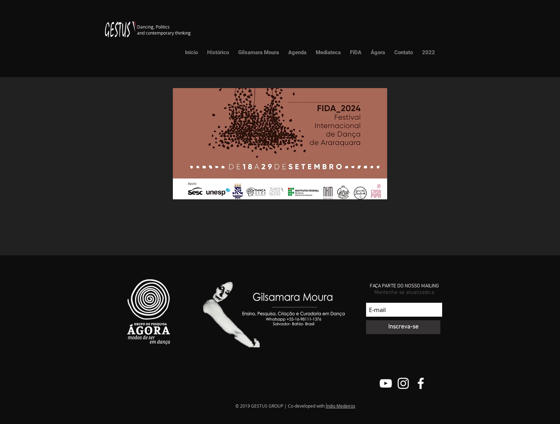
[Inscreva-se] (403, 327)
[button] (328, 52)
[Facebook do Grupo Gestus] (420, 383)
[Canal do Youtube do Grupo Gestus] (385, 383)
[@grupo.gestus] (403, 383)
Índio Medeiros (340, 406)
